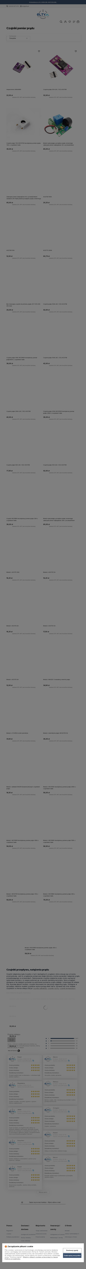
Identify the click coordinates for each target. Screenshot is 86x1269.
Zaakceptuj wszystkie (72, 1256)
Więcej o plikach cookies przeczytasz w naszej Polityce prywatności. (31, 1258)
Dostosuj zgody (72, 1250)
